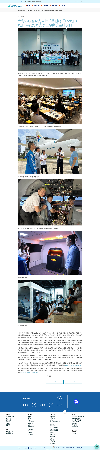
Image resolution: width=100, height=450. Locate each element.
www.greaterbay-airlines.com (29, 372)
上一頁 (54, 381)
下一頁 (73, 381)
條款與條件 (20, 447)
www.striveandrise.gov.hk (73, 365)
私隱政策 (26, 447)
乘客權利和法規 (32, 447)
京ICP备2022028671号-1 (46, 447)
